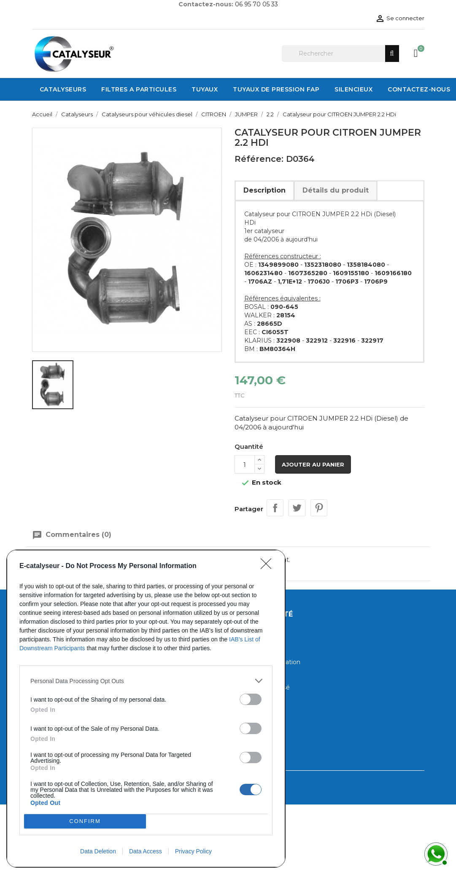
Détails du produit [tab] (335, 190)
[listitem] (146, 680)
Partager (275, 507)
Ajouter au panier (313, 464)
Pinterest (318, 507)
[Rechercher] (340, 53)
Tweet (297, 507)
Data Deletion (98, 851)
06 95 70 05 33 (256, 4)
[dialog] (146, 708)
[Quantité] (245, 464)
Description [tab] (264, 190)
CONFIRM (85, 821)
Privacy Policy (193, 851)
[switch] (251, 699)
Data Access (145, 851)
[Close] (269, 566)
